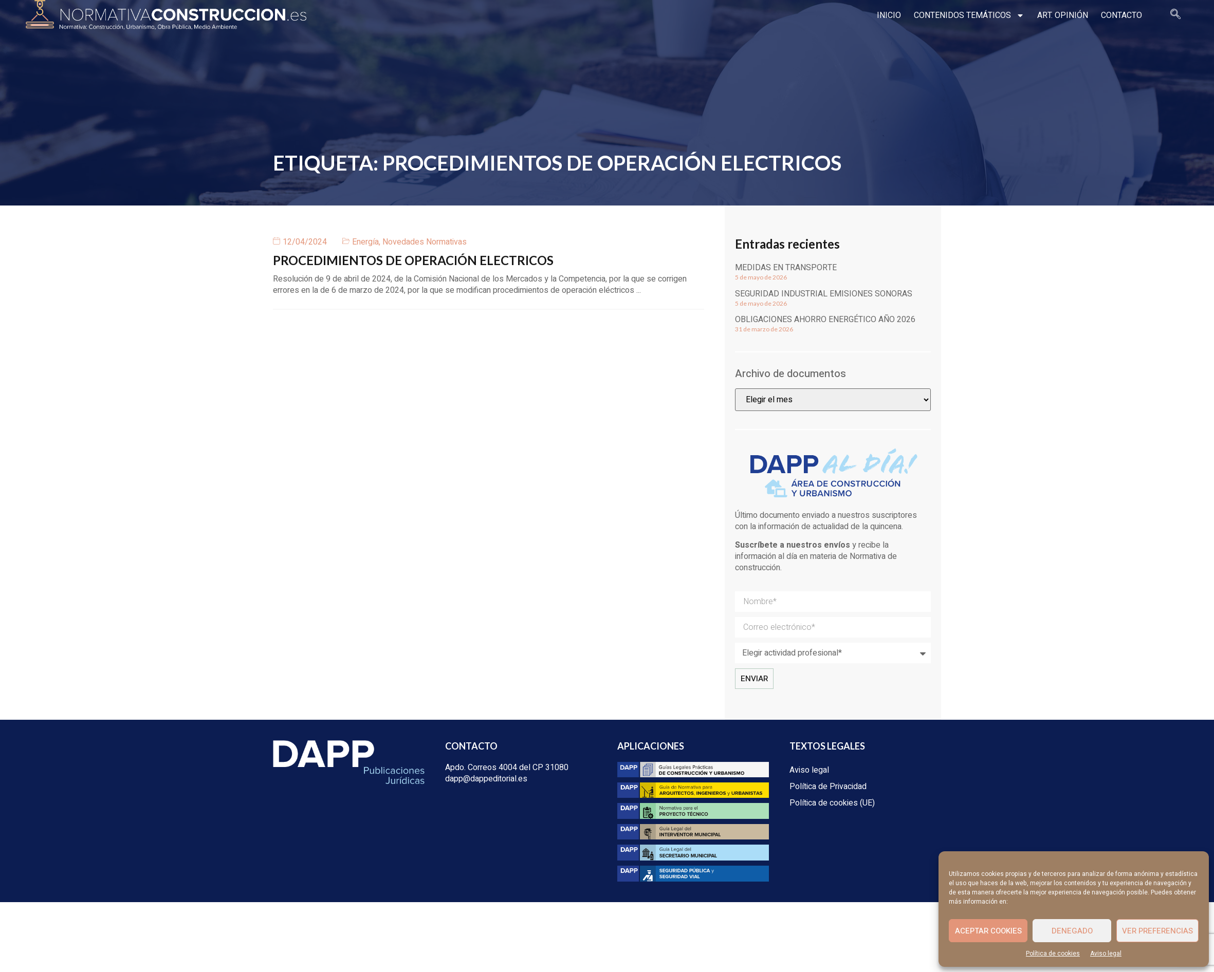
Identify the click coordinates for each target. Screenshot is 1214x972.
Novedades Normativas (424, 242)
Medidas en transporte (786, 267)
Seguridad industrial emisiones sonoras (823, 294)
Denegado (1072, 931)
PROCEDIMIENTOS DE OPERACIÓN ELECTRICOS (413, 260)
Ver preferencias (1157, 931)
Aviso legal (1105, 953)
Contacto (1121, 15)
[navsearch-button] (1175, 15)
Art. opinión (1062, 15)
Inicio (889, 15)
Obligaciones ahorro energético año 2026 (825, 319)
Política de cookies (1053, 953)
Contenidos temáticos (969, 15)
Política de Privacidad (828, 786)
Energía (365, 242)
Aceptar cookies (988, 931)
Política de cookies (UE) (832, 803)
